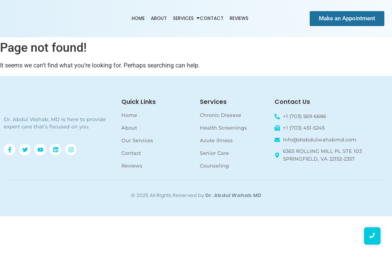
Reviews (239, 18)
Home (138, 18)
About (159, 18)
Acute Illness (216, 140)
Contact (212, 18)
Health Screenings (223, 128)
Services (184, 18)
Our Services (137, 140)
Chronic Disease (220, 115)
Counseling (214, 166)
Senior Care (214, 153)
